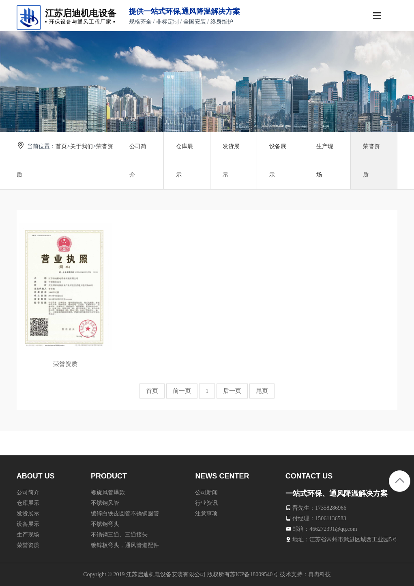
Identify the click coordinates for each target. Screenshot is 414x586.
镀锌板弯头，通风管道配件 (125, 545)
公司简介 (137, 160)
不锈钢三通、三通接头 (119, 534)
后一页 (232, 391)
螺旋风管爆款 (108, 492)
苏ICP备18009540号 (254, 574)
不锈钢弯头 (105, 524)
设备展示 (277, 160)
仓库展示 (184, 160)
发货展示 (231, 160)
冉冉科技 (319, 574)
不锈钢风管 (105, 503)
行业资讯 (206, 503)
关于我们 (81, 146)
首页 (61, 146)
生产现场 (324, 160)
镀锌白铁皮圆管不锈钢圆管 (125, 513)
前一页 (182, 391)
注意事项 (206, 513)
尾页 (262, 391)
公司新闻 (206, 492)
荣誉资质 (371, 160)
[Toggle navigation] (377, 16)
